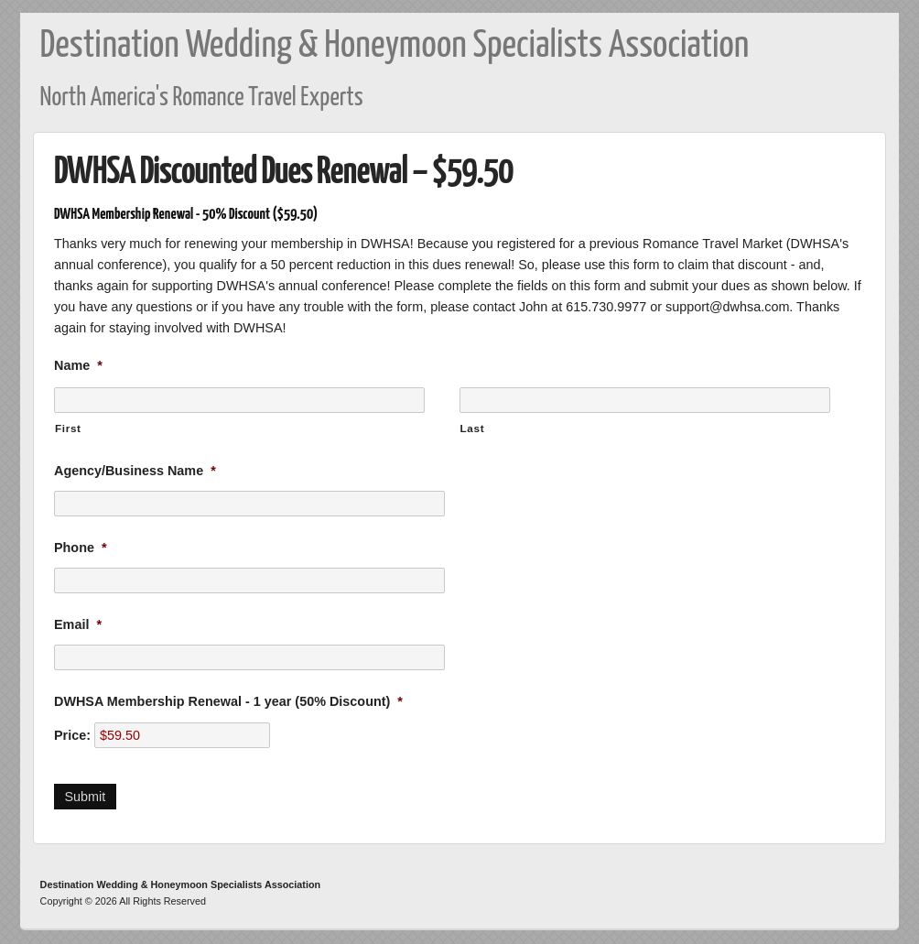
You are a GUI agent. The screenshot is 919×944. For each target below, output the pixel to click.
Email (78, 624)
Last (472, 428)
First (68, 428)
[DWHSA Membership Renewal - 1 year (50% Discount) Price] (182, 735)
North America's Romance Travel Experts (201, 98)
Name (78, 365)
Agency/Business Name (135, 470)
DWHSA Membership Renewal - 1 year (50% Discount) (228, 701)
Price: (72, 735)
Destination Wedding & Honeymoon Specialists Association (395, 46)
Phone (80, 547)
